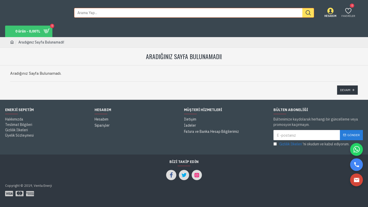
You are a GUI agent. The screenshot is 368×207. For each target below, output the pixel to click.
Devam (345, 90)
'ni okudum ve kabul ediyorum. (311, 144)
